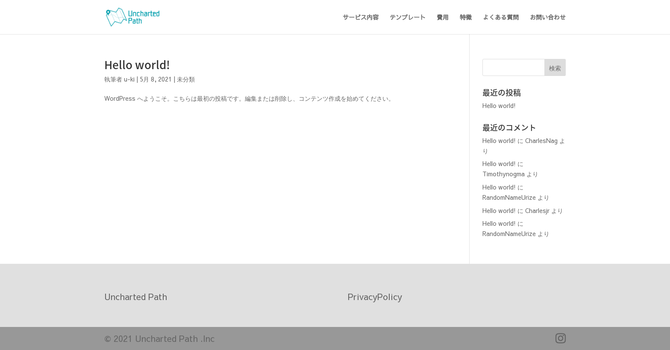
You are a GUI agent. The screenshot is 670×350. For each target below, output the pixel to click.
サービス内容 (361, 17)
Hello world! (137, 64)
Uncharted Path (135, 296)
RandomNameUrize (509, 197)
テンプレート (408, 17)
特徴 (466, 17)
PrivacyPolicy (375, 296)
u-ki (129, 79)
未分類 (186, 79)
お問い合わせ (548, 17)
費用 (443, 17)
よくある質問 (501, 17)
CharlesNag (541, 140)
